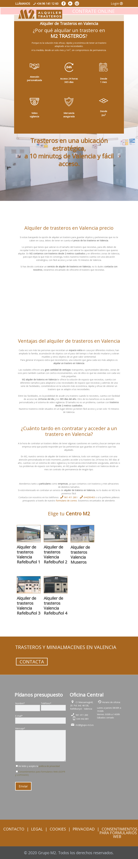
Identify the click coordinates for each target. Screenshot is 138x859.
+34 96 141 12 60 (47, 3)
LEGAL (37, 829)
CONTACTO (13, 829)
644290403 (87, 497)
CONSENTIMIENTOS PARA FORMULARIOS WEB (118, 832)
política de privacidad (49, 766)
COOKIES (58, 829)
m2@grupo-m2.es (85, 725)
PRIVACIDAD (84, 829)
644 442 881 (82, 718)
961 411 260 (68, 497)
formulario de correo (66, 500)
